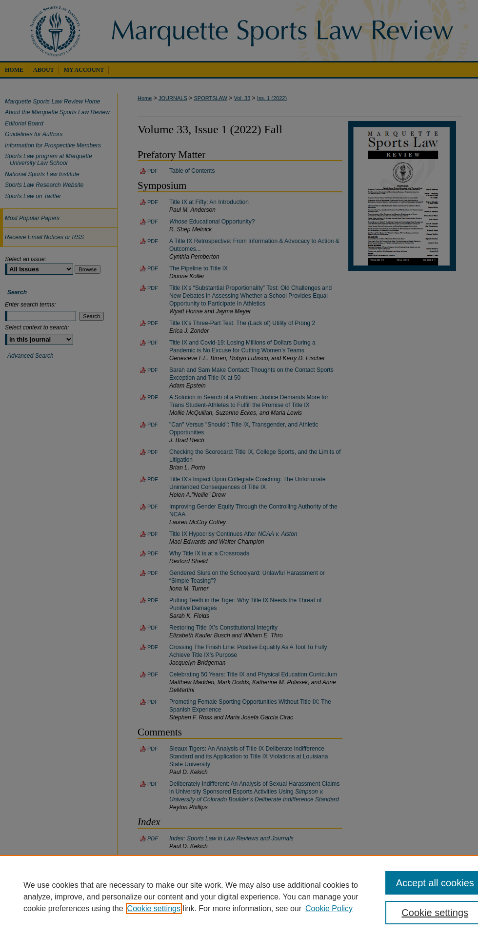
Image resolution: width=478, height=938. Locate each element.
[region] (239, 896)
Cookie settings (153, 908)
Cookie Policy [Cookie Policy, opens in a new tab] (329, 908)
